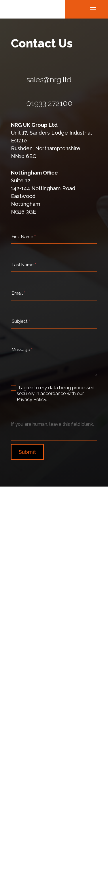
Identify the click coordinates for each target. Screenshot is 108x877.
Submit (27, 452)
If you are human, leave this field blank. (52, 424)
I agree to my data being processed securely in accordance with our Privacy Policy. (52, 394)
